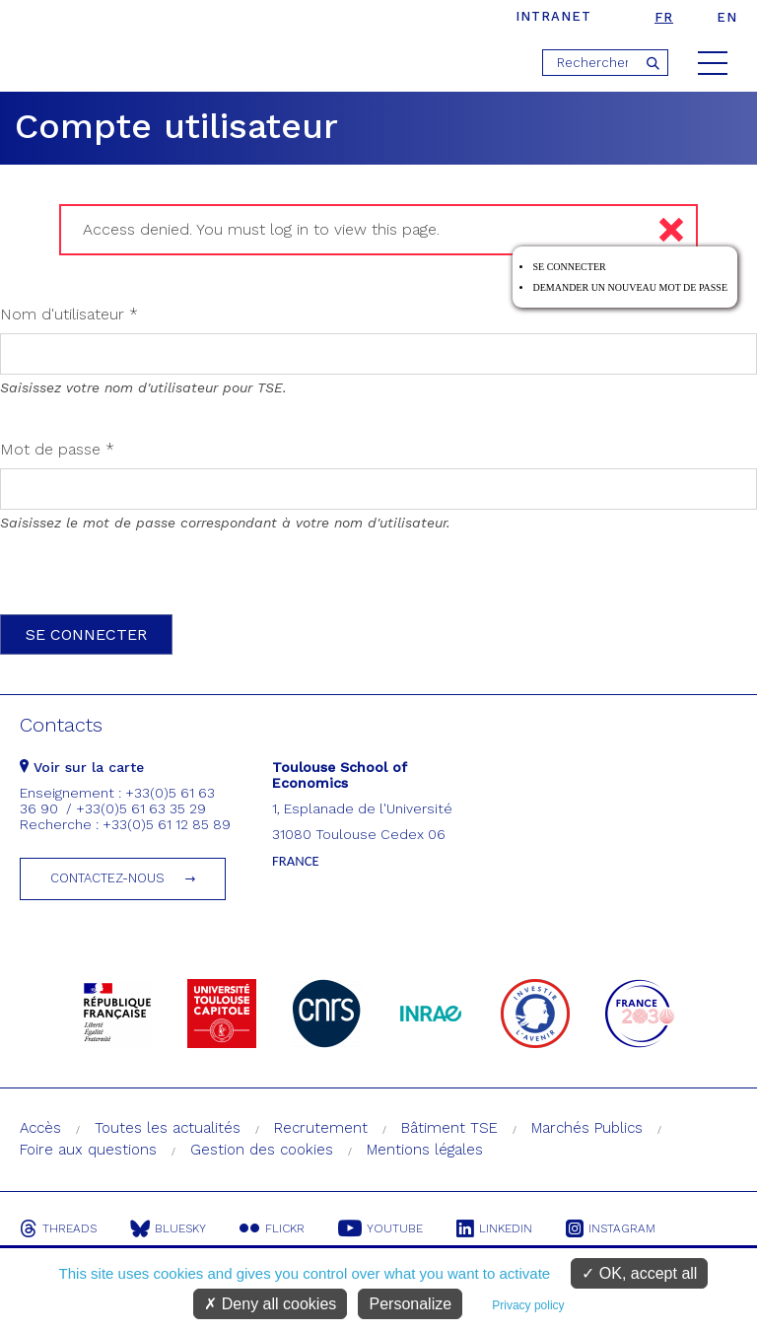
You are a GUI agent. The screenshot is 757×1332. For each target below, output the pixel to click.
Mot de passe (57, 449)
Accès (40, 1128)
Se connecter (568, 266)
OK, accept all (639, 1273)
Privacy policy (528, 1305)
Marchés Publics (587, 1128)
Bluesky (168, 1228)
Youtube (380, 1228)
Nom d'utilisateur (69, 314)
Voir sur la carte (82, 767)
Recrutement (321, 1128)
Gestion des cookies (261, 1149)
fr (663, 17)
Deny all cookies (270, 1304)
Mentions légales (425, 1149)
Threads (58, 1228)
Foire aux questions (88, 1149)
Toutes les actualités (168, 1128)
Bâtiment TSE (449, 1128)
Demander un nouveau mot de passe (629, 287)
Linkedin (494, 1228)
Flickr (272, 1228)
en (727, 17)
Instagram (610, 1228)
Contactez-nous (107, 878)
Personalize (410, 1304)
